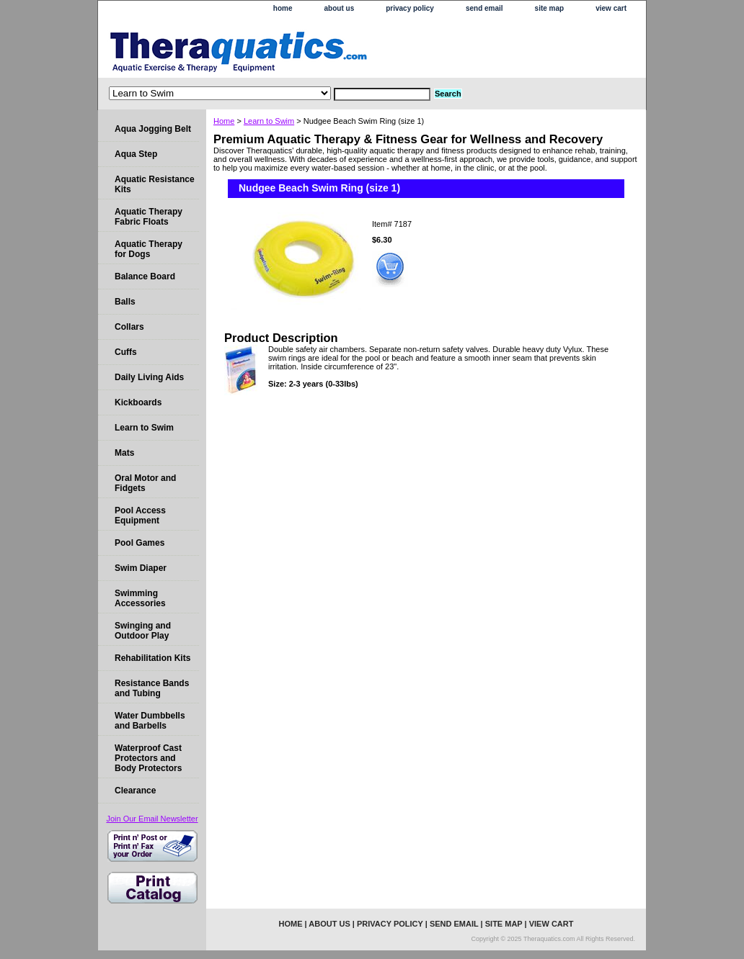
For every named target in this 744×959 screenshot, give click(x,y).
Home (223, 121)
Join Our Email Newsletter (152, 818)
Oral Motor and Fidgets (145, 483)
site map (549, 8)
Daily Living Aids (149, 377)
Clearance (135, 790)
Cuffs (126, 352)
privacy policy (410, 8)
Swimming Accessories (140, 598)
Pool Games (139, 543)
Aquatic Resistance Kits (155, 184)
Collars (129, 327)
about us (339, 8)
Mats (124, 453)
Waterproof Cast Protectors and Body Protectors (148, 758)
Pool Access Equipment (140, 515)
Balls (125, 302)
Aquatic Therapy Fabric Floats (148, 217)
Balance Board (145, 276)
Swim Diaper (141, 568)
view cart (610, 8)
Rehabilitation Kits (152, 658)
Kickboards (138, 402)
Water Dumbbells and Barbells (150, 721)
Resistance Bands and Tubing (152, 688)
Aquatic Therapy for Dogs (148, 249)
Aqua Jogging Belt (153, 129)
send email (484, 8)
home (283, 8)
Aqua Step (136, 154)
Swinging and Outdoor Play (143, 631)
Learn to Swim (269, 121)
